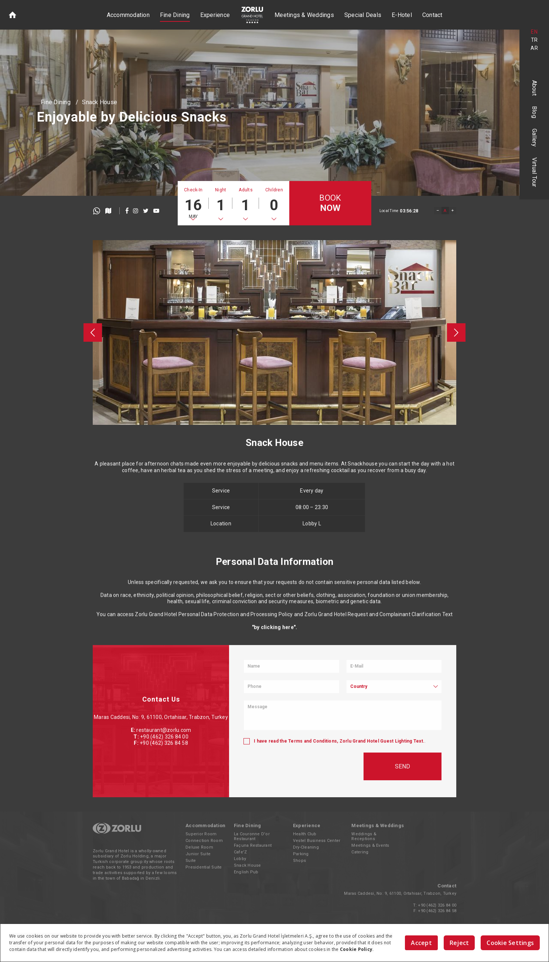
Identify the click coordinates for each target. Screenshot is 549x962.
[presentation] (92, 332)
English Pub (246, 872)
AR (534, 48)
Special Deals (362, 14)
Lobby (240, 858)
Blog (534, 112)
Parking (301, 854)
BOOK (330, 203)
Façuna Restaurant (253, 845)
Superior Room (200, 834)
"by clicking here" (274, 683)
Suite (190, 860)
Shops (299, 860)
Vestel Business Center (317, 840)
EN (534, 32)
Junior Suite (198, 854)
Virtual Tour (534, 172)
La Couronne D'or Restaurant (252, 836)
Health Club (305, 834)
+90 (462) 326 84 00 (437, 905)
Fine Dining (175, 14)
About (534, 88)
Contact (432, 14)
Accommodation (128, 14)
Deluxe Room (199, 847)
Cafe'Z (240, 852)
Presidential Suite (203, 867)
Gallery (534, 138)
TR (534, 40)
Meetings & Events (370, 845)
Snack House (99, 102)
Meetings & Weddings (304, 14)
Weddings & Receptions (363, 836)
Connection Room (204, 840)
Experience (215, 14)
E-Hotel (402, 14)
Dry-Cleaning (306, 847)
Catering (359, 852)
